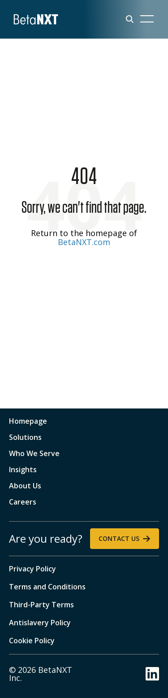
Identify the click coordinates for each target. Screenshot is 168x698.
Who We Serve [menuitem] (34, 453)
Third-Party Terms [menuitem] (41, 604)
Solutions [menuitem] (25, 437)
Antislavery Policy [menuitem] (40, 622)
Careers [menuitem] (22, 501)
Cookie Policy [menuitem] (32, 640)
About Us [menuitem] (25, 485)
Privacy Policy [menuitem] (32, 568)
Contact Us (119, 538)
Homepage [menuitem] (28, 421)
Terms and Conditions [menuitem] (47, 586)
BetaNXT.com (84, 242)
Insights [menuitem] (23, 469)
